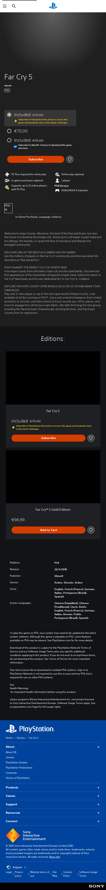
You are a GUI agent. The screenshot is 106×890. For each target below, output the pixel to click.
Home (9, 738)
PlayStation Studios (17, 762)
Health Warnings (19, 688)
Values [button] (53, 796)
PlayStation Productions (19, 767)
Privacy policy (19, 873)
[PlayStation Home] (53, 6)
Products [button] (53, 787)
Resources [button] (53, 813)
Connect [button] (53, 821)
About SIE (11, 752)
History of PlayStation (18, 778)
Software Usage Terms (88, 873)
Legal (9, 872)
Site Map (54, 873)
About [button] (53, 747)
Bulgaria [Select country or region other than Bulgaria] (16, 867)
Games (21, 738)
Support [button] (53, 804)
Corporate (11, 772)
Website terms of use (39, 873)
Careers (10, 757)
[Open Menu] (4, 6)
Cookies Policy (67, 873)
